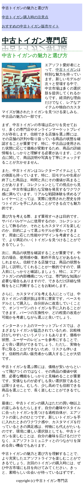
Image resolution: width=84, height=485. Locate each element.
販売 (37, 330)
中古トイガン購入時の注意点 (25, 17)
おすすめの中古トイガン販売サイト (30, 26)
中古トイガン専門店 (34, 41)
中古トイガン (66, 69)
